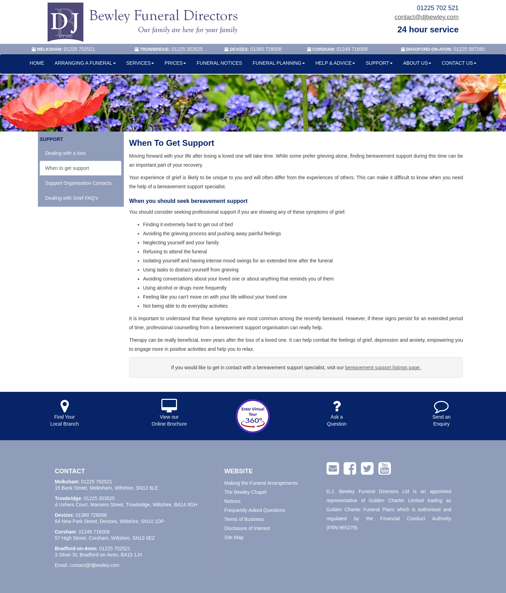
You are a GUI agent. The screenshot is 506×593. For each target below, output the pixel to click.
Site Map (233, 537)
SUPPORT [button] (379, 63)
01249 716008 (94, 532)
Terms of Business (244, 519)
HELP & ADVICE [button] (335, 63)
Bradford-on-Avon (76, 548)
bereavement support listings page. (383, 367)
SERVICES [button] (140, 63)
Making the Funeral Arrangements (261, 483)
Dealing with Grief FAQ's (71, 198)
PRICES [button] (175, 63)
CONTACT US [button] (459, 63)
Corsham (65, 532)
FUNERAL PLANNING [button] (278, 63)
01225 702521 (96, 481)
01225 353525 (99, 498)
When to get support (67, 168)
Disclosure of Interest (247, 528)
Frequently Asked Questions (254, 510)
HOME (37, 63)
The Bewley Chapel (245, 492)
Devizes (64, 515)
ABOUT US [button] (417, 63)
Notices (232, 501)
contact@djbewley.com (427, 17)
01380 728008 (91, 515)
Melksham (67, 481)
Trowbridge (68, 498)
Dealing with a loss (65, 153)
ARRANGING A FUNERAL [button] (85, 63)
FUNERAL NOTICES (219, 63)
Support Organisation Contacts (78, 183)
